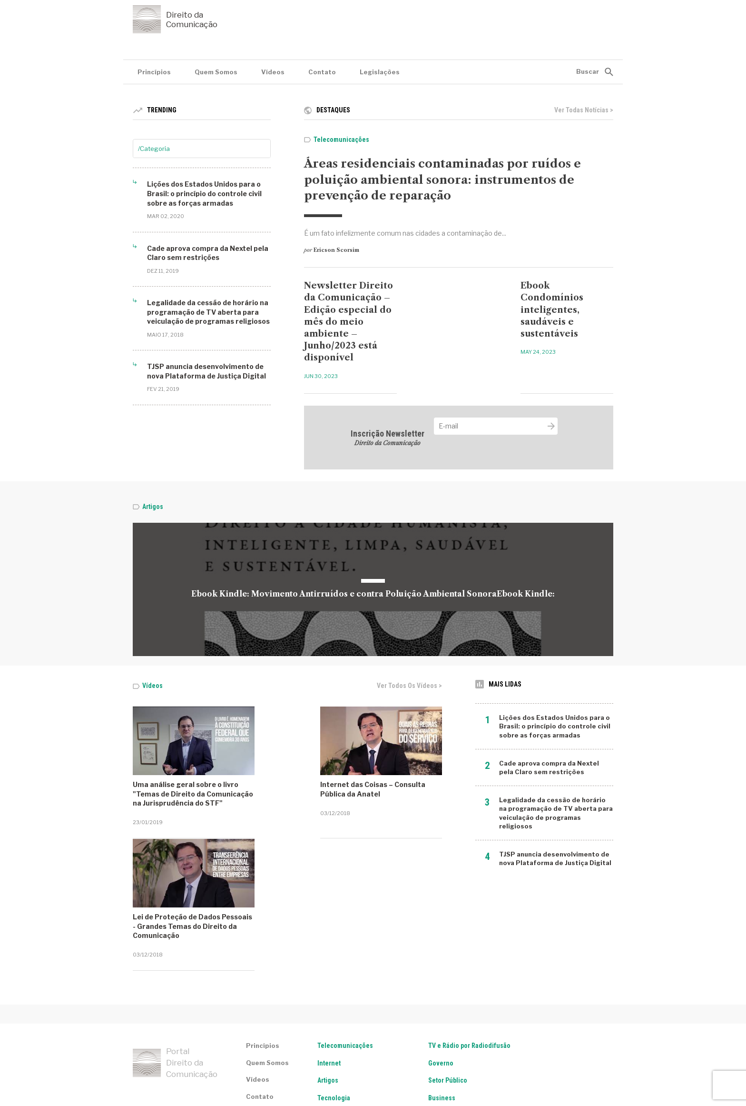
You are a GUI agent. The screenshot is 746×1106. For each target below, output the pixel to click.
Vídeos (273, 72)
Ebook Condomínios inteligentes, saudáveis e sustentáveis (551, 309)
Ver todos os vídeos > (409, 685)
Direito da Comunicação (175, 19)
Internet (329, 968)
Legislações (380, 72)
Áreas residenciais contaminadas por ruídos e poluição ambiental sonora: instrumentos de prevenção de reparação (442, 179)
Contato (322, 72)
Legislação (333, 1021)
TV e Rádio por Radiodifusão (469, 951)
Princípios (154, 72)
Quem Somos (216, 72)
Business (441, 1003)
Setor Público (447, 985)
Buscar (587, 71)
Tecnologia (333, 1003)
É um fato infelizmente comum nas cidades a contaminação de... (405, 233)
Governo (440, 968)
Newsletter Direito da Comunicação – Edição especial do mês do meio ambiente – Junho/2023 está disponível (348, 321)
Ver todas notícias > (583, 110)
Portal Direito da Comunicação (175, 968)
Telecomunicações (341, 139)
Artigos (152, 506)
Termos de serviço (159, 1068)
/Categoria (154, 148)
